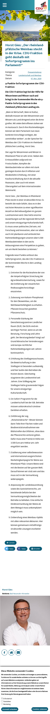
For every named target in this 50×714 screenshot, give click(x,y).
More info (35, 697)
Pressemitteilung (34, 72)
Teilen (9, 549)
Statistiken (7, 704)
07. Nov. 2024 (36, 78)
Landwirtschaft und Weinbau (30, 75)
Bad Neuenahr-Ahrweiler (19, 593)
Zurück (10, 543)
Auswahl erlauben (9, 712)
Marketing (7, 707)
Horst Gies (7, 589)
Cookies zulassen (40, 712)
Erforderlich (7, 701)
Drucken (35, 549)
